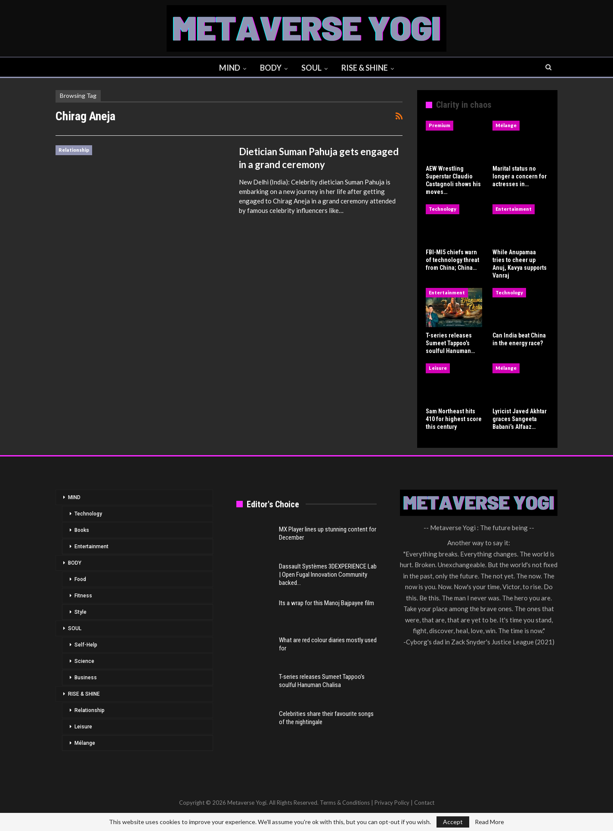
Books (81, 530)
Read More (489, 822)
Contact (424, 802)
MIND (227, 67)
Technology (442, 209)
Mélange (506, 125)
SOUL (312, 67)
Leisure (438, 368)
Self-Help (85, 645)
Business (85, 678)
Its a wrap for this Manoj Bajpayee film (326, 603)
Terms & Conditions (345, 802)
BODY (270, 67)
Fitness (83, 596)
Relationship (74, 150)
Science (84, 661)
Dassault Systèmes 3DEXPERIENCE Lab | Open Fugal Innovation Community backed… (328, 574)
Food (80, 579)
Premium (439, 125)
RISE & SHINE (367, 67)
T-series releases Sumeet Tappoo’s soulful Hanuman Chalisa (322, 681)
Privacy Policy (392, 802)
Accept (453, 821)
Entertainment (513, 209)
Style (80, 612)
